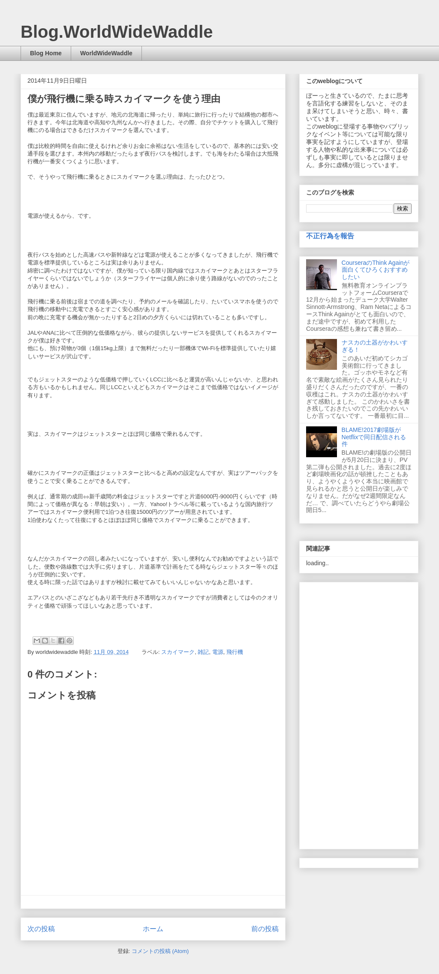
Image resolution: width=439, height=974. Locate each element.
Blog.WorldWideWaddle (117, 31)
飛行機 (234, 652)
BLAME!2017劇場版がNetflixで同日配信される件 (374, 437)
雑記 (203, 652)
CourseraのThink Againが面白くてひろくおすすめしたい (376, 270)
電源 (217, 652)
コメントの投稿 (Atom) (160, 951)
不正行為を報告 (330, 236)
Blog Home (46, 53)
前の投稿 (265, 928)
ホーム (153, 928)
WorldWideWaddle (106, 53)
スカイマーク (178, 652)
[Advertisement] (359, 713)
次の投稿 (41, 928)
